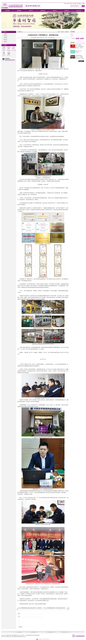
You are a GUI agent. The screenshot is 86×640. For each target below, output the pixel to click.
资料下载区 (79, 3)
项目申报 (5, 35)
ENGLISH (78, 10)
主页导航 (7, 10)
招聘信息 (5, 37)
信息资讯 (5, 33)
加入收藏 (74, 3)
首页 (59, 31)
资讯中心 (55, 10)
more (81, 47)
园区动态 (5, 39)
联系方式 (67, 10)
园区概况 (19, 10)
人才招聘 (83, 3)
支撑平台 (31, 10)
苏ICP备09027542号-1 (22, 636)
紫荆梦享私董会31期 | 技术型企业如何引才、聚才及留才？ (31, 607)
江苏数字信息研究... (79, 55)
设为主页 (70, 3)
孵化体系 (43, 10)
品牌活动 (5, 41)
